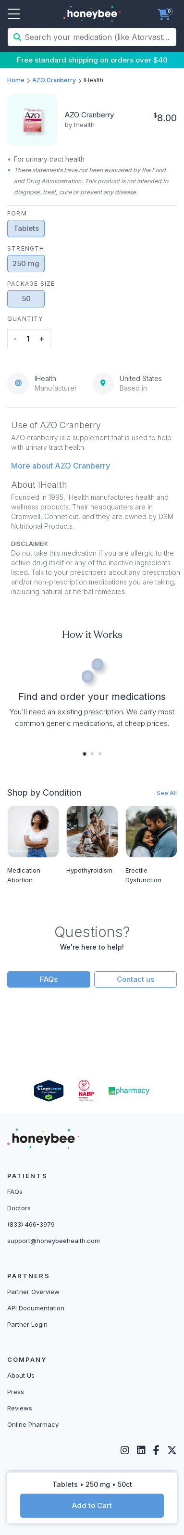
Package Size (31, 283)
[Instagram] (125, 1450)
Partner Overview (33, 1291)
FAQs (49, 979)
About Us (21, 1375)
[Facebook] (156, 1450)
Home (16, 80)
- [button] (15, 338)
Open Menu (14, 14)
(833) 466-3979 (31, 1224)
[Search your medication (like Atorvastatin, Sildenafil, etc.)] (99, 37)
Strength (26, 248)
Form (17, 213)
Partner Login (27, 1324)
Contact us (135, 979)
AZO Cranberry (54, 80)
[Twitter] (172, 1450)
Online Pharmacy (33, 1424)
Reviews (19, 1408)
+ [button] (41, 338)
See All (167, 793)
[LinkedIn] (141, 1450)
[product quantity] (28, 338)
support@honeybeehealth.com (53, 1240)
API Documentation (35, 1308)
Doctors (19, 1208)
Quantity (25, 318)
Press (15, 1391)
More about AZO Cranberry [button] (60, 465)
